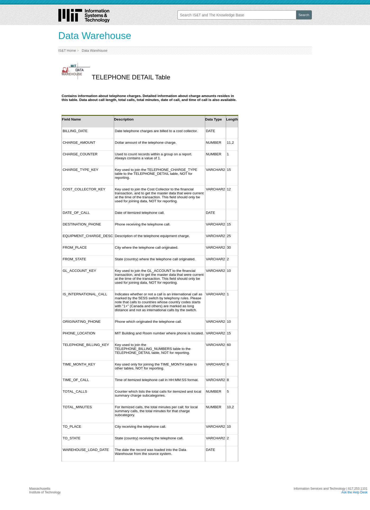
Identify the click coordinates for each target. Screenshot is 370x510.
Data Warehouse (93, 50)
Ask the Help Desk (354, 492)
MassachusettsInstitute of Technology (44, 490)
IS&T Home (67, 50)
